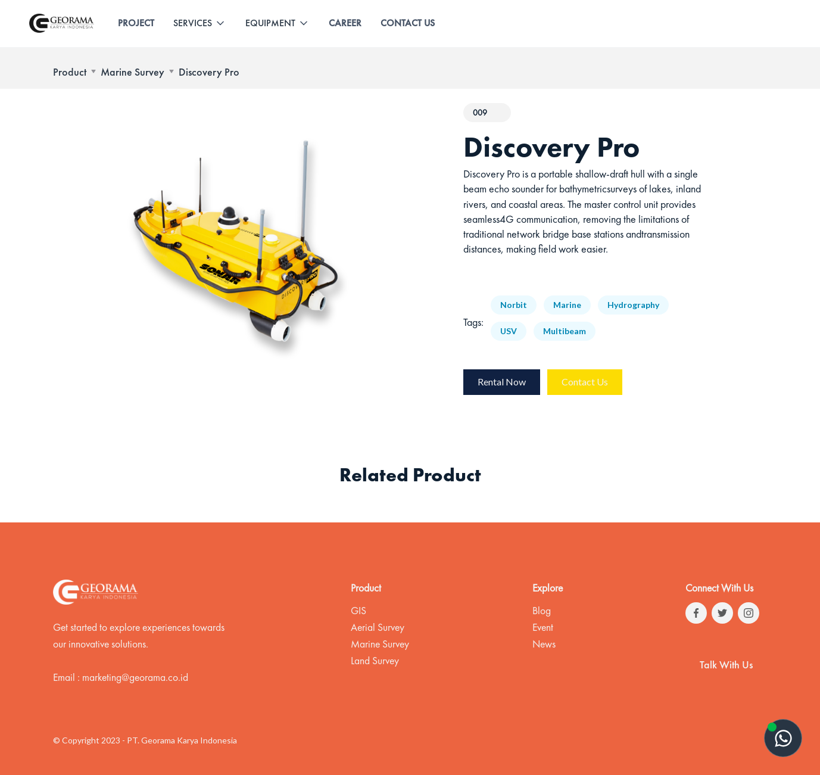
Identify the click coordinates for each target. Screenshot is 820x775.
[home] (61, 23)
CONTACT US (408, 23)
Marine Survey (132, 72)
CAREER (345, 23)
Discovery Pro (209, 72)
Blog (541, 610)
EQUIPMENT (270, 23)
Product (69, 72)
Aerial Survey (377, 627)
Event (542, 627)
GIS (358, 610)
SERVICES (192, 23)
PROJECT (136, 23)
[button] (200, 23)
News (544, 643)
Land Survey (375, 660)
